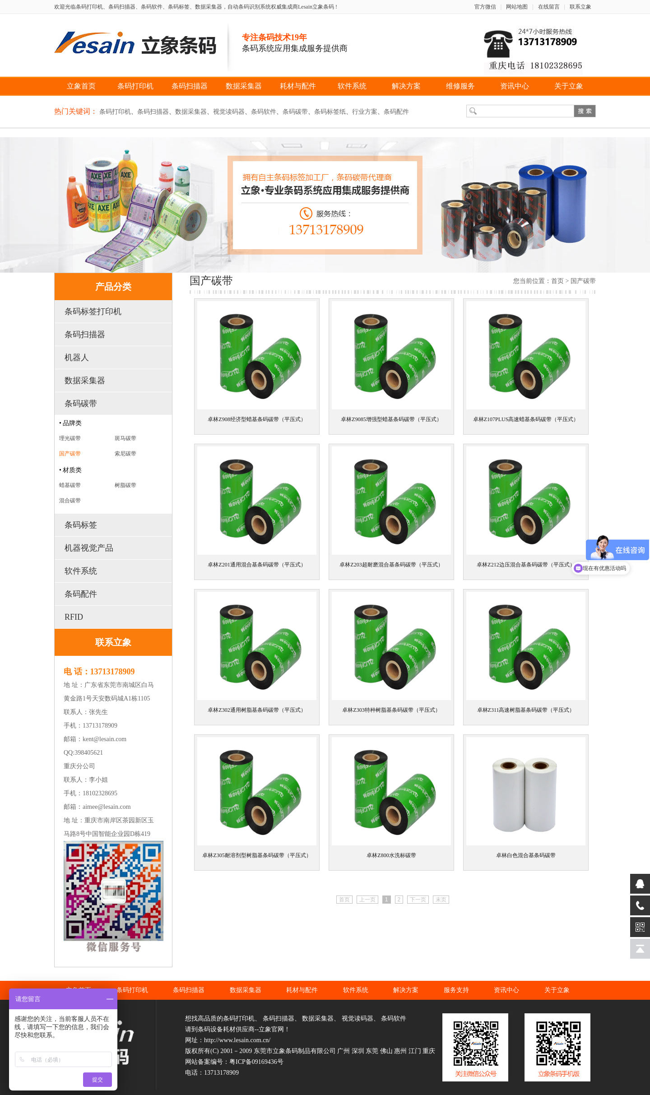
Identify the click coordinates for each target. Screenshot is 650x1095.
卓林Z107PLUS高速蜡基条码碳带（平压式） (526, 419)
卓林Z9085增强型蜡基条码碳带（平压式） (391, 419)
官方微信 (485, 7)
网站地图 (517, 7)
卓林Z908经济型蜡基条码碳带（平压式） (257, 419)
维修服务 (460, 86)
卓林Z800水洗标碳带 (391, 855)
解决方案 (406, 86)
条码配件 (396, 111)
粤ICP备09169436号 (256, 1061)
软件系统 (352, 86)
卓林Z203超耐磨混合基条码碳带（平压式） (391, 564)
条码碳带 (295, 111)
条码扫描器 (190, 86)
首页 (557, 281)
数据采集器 (244, 86)
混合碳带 (70, 500)
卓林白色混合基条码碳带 (526, 855)
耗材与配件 (298, 86)
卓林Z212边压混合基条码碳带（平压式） (526, 564)
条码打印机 (135, 86)
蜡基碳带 (70, 485)
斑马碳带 (125, 438)
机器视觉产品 (89, 547)
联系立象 (580, 7)
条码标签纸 (330, 111)
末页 (441, 899)
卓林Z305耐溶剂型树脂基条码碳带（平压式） (256, 855)
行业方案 (364, 111)
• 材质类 (70, 470)
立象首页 (81, 86)
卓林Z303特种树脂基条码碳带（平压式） (391, 710)
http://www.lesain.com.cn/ (237, 1040)
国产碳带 (70, 453)
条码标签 (81, 524)
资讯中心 (514, 86)
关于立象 (568, 86)
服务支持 (456, 990)
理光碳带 (70, 438)
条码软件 (263, 111)
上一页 (367, 899)
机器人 (77, 357)
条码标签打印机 (93, 311)
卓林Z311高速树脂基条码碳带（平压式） (526, 710)
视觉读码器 (229, 111)
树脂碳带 (125, 485)
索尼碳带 (125, 453)
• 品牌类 (70, 423)
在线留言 (549, 7)
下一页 (418, 899)
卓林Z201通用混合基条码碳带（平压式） (257, 564)
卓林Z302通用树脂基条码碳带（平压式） (257, 710)
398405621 (88, 752)
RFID (74, 617)
